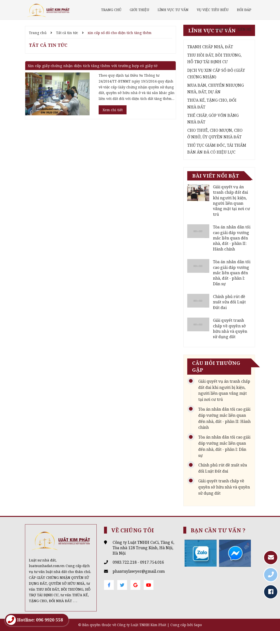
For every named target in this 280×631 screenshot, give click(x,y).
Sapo (198, 624)
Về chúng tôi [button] (132, 530)
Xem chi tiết (113, 109)
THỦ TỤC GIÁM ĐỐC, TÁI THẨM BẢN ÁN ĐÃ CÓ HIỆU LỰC (216, 149)
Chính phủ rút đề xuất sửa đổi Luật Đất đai (229, 302)
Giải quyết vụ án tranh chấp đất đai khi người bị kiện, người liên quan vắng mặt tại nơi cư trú (231, 200)
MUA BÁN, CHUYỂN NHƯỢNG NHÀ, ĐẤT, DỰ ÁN (215, 89)
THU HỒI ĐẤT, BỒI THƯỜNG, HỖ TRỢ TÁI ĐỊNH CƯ (214, 58)
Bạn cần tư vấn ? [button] (218, 530)
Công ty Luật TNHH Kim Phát (141, 624)
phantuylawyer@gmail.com (139, 571)
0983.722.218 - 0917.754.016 (138, 562)
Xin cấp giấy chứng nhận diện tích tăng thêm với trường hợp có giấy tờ (93, 65)
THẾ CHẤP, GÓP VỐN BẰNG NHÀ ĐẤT (213, 119)
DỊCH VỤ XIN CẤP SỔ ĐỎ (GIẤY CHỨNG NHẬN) (216, 74)
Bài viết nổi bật (215, 175)
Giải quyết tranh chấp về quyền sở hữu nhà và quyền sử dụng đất (230, 328)
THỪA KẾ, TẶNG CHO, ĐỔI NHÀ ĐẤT (211, 103)
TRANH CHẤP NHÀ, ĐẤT (210, 46)
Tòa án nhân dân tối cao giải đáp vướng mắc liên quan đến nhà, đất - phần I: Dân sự (231, 272)
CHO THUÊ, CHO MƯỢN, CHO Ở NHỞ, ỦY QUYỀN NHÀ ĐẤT (215, 134)
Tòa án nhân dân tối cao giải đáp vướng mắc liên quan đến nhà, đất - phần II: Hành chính (231, 238)
